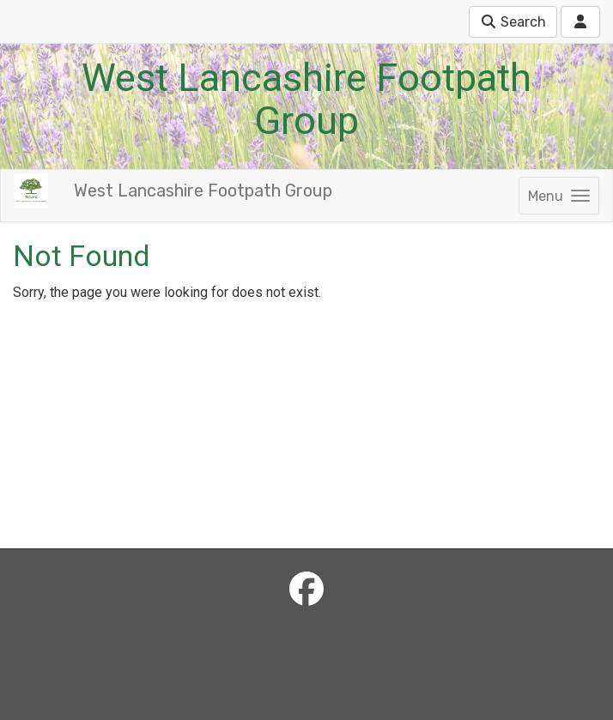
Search (513, 22)
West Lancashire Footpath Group (203, 190)
